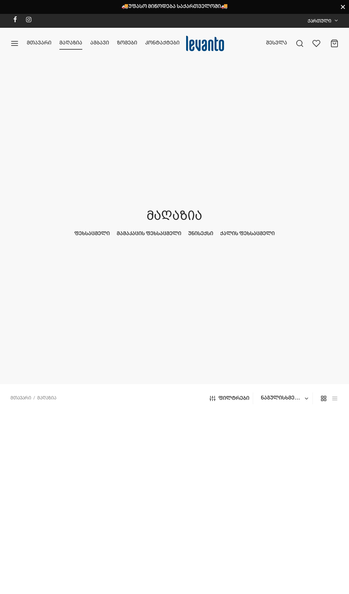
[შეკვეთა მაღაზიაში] (284, 398)
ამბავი (99, 43)
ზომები (127, 43)
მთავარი (39, 43)
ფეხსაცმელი (92, 234)
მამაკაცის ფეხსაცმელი (149, 234)
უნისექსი (200, 234)
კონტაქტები (162, 43)
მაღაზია (70, 43)
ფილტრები (229, 398)
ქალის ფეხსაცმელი (247, 234)
